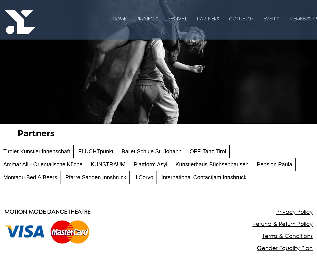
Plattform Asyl (150, 164)
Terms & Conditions (287, 235)
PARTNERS (208, 19)
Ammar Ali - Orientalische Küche (43, 164)
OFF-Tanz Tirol (208, 151)
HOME (119, 19)
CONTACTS (241, 19)
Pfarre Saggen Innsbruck (95, 177)
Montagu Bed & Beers (30, 177)
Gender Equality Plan (285, 248)
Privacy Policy (294, 211)
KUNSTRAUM (108, 164)
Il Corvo (143, 177)
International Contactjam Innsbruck (203, 177)
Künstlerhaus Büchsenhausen (212, 164)
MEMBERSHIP (303, 19)
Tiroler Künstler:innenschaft (36, 151)
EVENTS (271, 19)
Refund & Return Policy (282, 223)
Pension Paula (274, 164)
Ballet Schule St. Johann (151, 151)
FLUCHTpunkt (95, 151)
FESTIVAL (177, 19)
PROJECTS (147, 19)
